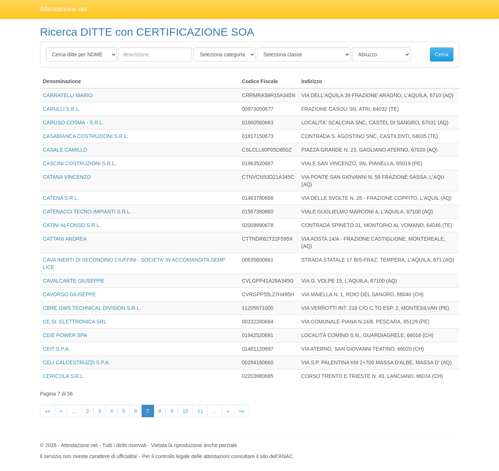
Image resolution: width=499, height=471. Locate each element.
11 (200, 411)
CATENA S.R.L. (61, 198)
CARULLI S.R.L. (62, 109)
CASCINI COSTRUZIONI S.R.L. (80, 163)
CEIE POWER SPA (65, 335)
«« (48, 411)
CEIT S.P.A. (56, 349)
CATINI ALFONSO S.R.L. (72, 225)
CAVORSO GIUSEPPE (69, 294)
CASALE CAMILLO (65, 150)
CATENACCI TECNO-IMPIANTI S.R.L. (87, 212)
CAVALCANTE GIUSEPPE (73, 281)
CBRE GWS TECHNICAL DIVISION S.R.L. (92, 308)
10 (185, 411)
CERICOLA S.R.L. (64, 376)
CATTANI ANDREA (65, 239)
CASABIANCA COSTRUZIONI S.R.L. (86, 136)
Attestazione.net (64, 9)
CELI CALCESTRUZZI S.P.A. (76, 362)
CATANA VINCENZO (67, 177)
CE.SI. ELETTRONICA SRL (75, 322)
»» (242, 411)
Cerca (441, 54)
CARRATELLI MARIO (68, 95)
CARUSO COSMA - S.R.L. (73, 122)
